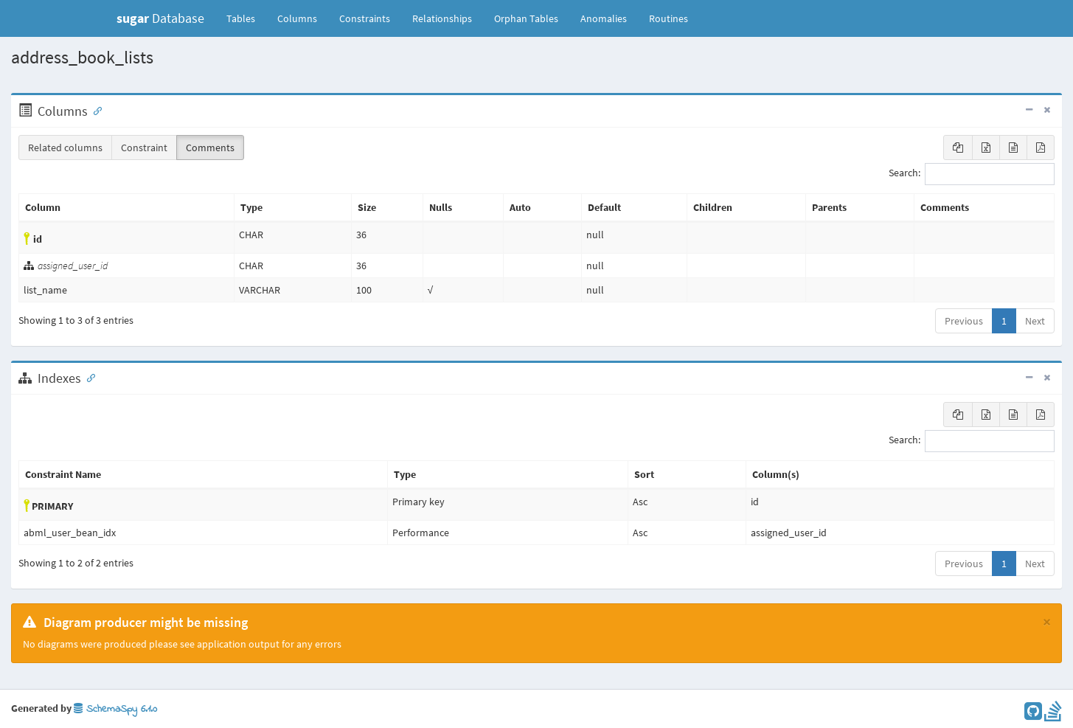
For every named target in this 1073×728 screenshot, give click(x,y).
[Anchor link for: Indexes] (87, 377)
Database (160, 18)
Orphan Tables (526, 18)
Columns (297, 18)
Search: (972, 174)
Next (1035, 320)
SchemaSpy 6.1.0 (115, 709)
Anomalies (603, 18)
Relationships (442, 18)
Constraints (364, 18)
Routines (668, 18)
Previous (964, 320)
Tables (246, 17)
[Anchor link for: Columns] (94, 110)
